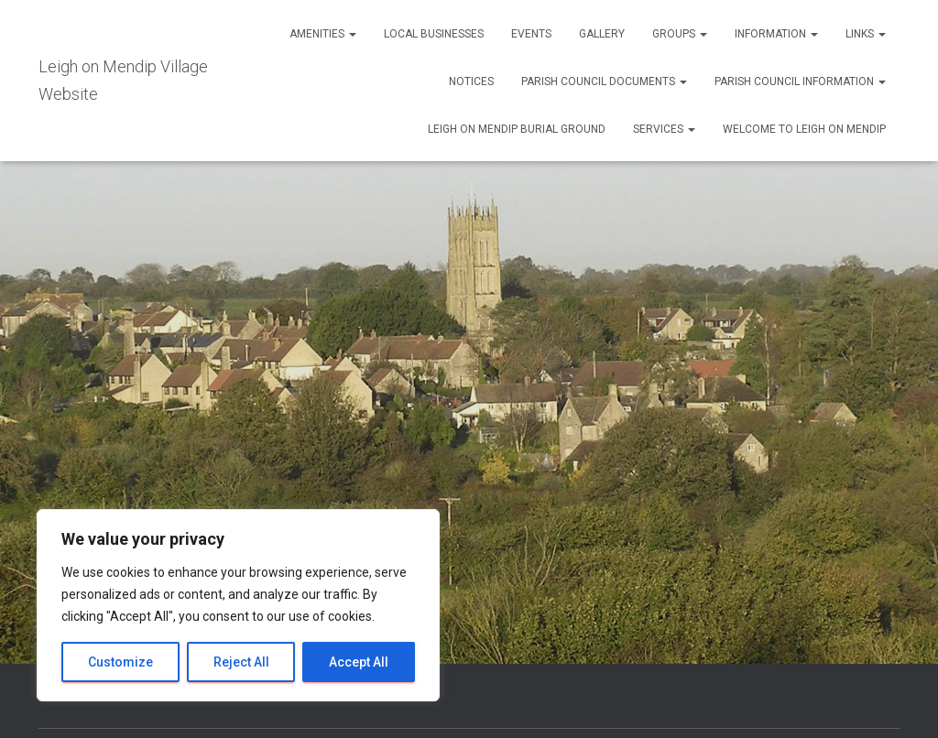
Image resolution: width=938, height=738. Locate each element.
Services (664, 129)
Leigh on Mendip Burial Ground (516, 129)
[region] (238, 605)
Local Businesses (434, 33)
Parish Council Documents (604, 81)
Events (531, 33)
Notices (471, 81)
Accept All (358, 662)
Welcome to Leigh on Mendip (804, 129)
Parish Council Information (800, 81)
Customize (120, 662)
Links (865, 33)
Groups (679, 33)
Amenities (322, 33)
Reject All (241, 662)
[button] (351, 33)
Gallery (602, 33)
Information (776, 33)
